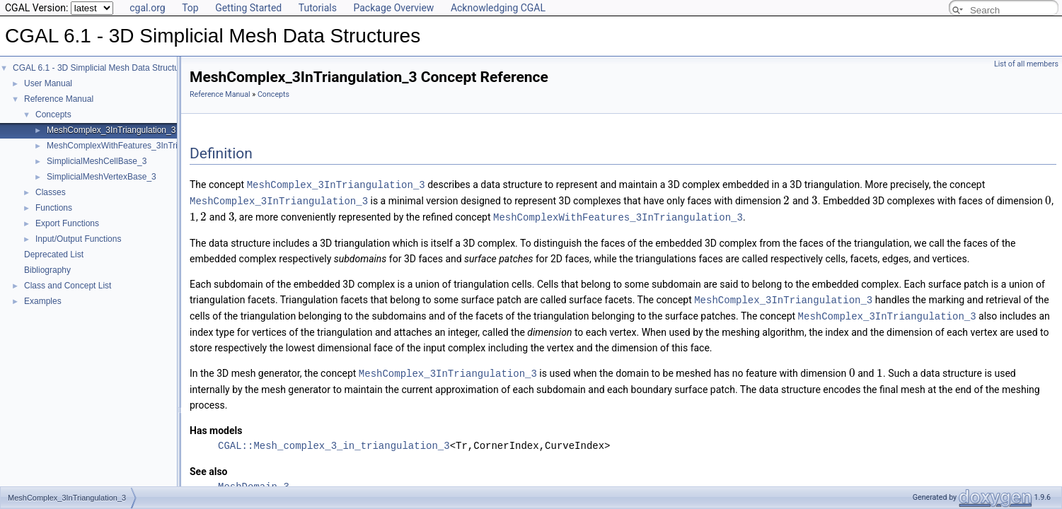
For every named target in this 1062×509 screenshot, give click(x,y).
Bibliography (47, 270)
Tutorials (318, 7)
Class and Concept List (67, 286)
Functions (53, 208)
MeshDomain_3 (253, 482)
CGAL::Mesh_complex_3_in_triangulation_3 (334, 441)
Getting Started (248, 7)
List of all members (1026, 64)
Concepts (53, 114)
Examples (43, 301)
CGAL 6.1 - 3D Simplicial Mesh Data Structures (102, 68)
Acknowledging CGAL (498, 7)
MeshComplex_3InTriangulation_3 (111, 130)
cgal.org (147, 7)
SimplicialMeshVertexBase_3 (101, 177)
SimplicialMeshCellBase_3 (96, 161)
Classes (50, 192)
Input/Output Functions (78, 239)
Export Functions (67, 223)
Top (190, 7)
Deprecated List (53, 254)
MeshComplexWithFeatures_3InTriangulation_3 (136, 146)
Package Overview (393, 7)
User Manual (48, 83)
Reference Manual (58, 99)
